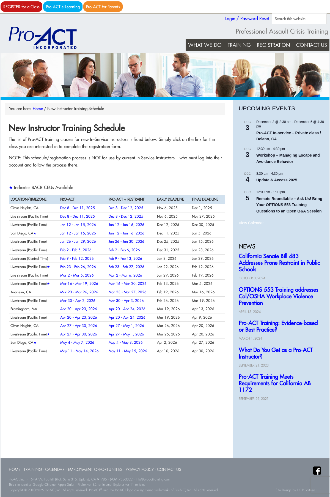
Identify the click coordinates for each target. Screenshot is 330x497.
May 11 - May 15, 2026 (128, 351)
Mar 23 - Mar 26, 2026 (79, 292)
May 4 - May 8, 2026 (126, 342)
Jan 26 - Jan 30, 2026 (126, 241)
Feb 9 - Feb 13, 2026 (125, 258)
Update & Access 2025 (276, 180)
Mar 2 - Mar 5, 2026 (77, 275)
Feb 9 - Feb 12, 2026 (77, 258)
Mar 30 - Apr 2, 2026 (77, 300)
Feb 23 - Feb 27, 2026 (126, 266)
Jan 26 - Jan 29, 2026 (78, 241)
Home (14, 469)
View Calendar (251, 223)
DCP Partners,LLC (309, 490)
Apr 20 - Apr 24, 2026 (127, 309)
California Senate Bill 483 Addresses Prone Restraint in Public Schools (279, 263)
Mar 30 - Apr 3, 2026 (126, 300)
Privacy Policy (140, 469)
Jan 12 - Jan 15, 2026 (78, 224)
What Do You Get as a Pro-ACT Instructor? (276, 353)
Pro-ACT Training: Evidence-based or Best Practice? (278, 326)
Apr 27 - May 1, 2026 (126, 325)
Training (33, 469)
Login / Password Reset (247, 18)
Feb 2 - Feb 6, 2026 (124, 250)
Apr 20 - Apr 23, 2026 (78, 309)
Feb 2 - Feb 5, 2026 (76, 250)
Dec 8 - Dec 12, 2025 (126, 208)
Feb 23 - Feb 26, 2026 (78, 266)
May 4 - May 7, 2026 (77, 342)
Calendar (55, 469)
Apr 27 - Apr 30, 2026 (78, 325)
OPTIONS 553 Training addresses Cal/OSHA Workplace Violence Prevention (278, 296)
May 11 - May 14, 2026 (79, 351)
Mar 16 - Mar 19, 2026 (79, 283)
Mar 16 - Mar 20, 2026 (128, 283)
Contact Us (169, 469)
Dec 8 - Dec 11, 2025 (77, 208)
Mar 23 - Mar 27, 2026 (128, 292)
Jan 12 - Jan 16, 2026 (126, 224)
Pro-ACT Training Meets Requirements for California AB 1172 (275, 383)
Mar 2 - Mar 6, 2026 (125, 275)
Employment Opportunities (95, 469)
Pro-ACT (47, 38)
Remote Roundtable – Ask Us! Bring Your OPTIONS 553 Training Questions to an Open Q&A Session (289, 204)
